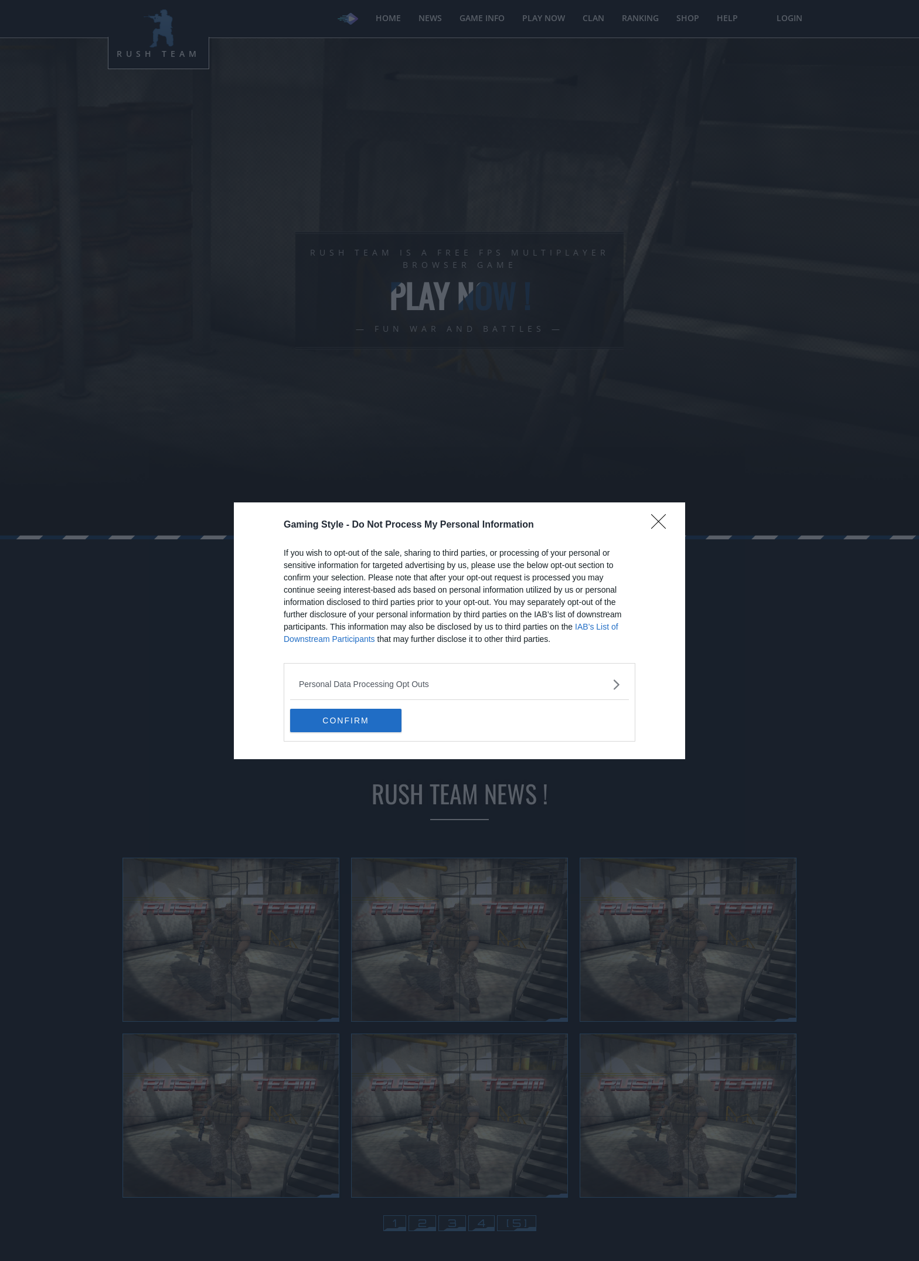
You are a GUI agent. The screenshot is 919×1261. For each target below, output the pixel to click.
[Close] (662, 525)
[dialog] (459, 630)
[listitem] (459, 684)
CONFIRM (345, 720)
